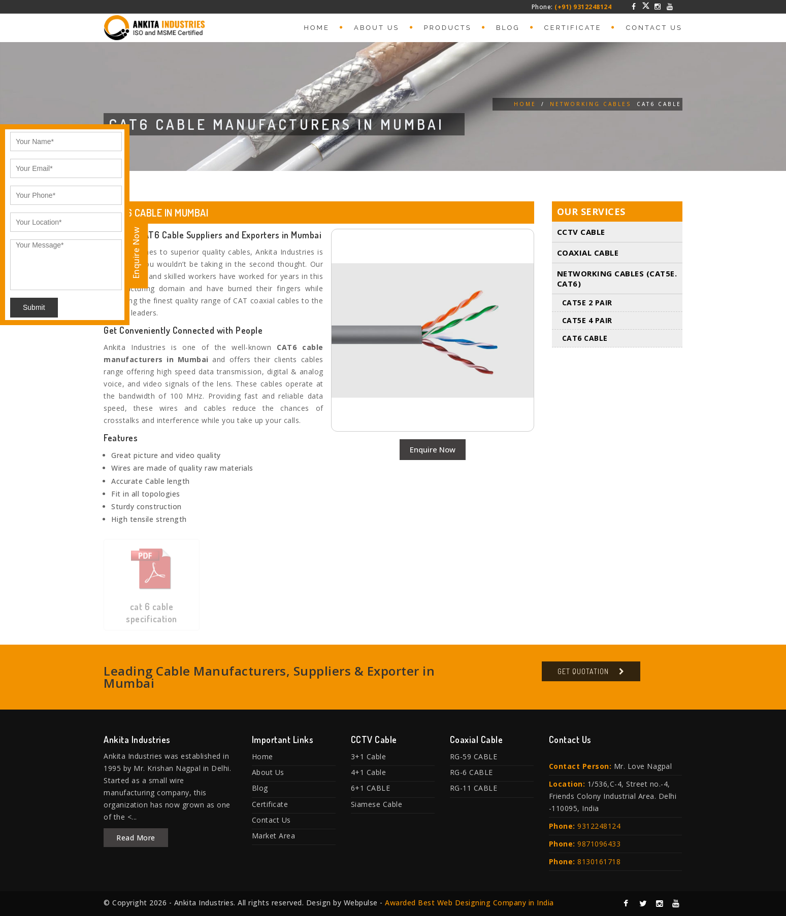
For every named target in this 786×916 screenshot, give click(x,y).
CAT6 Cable (585, 338)
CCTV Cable (581, 232)
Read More (135, 837)
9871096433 (598, 844)
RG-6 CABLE (471, 772)
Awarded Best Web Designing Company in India (469, 902)
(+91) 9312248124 (582, 7)
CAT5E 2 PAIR (587, 303)
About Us (377, 27)
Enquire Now (432, 449)
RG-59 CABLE (474, 756)
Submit (34, 307)
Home (317, 27)
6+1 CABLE (370, 788)
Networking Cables (591, 104)
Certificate (573, 27)
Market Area (274, 835)
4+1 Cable (368, 772)
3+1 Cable (368, 756)
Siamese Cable (377, 804)
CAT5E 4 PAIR (587, 321)
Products (448, 27)
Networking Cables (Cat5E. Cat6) (617, 279)
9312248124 (598, 826)
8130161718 (598, 861)
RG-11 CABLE (474, 788)
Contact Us (654, 27)
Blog (508, 27)
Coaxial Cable (588, 253)
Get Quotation (583, 675)
